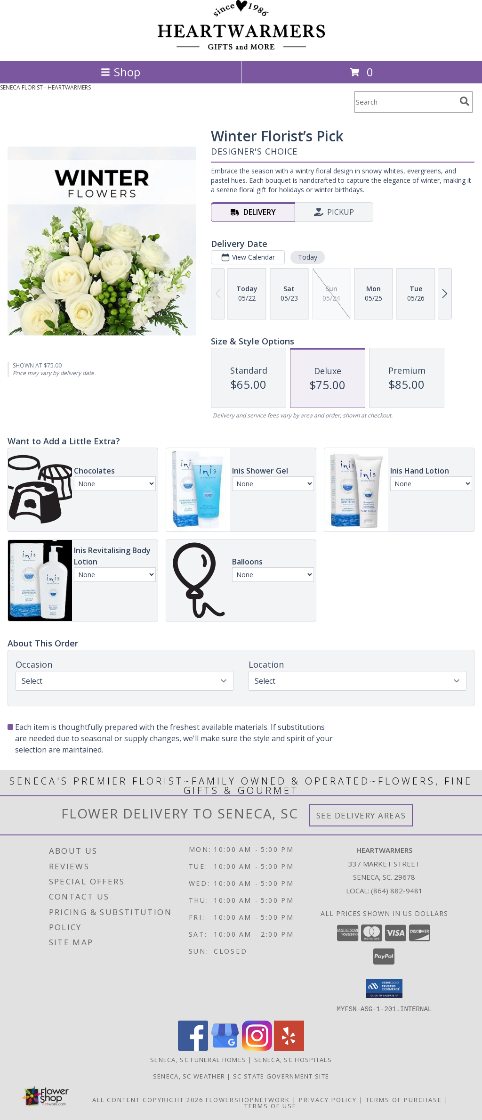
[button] (384, 988)
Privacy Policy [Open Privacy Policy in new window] (328, 1099)
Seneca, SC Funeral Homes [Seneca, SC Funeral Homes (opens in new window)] (198, 1059)
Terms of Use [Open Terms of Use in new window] (270, 1105)
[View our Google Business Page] (225, 1047)
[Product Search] (405, 102)
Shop (120, 72)
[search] (464, 101)
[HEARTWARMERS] (241, 46)
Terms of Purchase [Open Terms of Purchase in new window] (404, 1099)
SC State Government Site (281, 1075)
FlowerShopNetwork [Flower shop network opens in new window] (248, 1099)
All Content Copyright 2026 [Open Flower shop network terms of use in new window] (147, 1099)
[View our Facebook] (193, 1047)
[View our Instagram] (257, 1047)
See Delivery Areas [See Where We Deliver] (361, 815)
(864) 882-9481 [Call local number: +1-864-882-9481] (397, 890)
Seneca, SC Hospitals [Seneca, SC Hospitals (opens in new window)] (293, 1059)
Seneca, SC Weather (189, 1075)
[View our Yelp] (289, 1047)
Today (307, 257)
